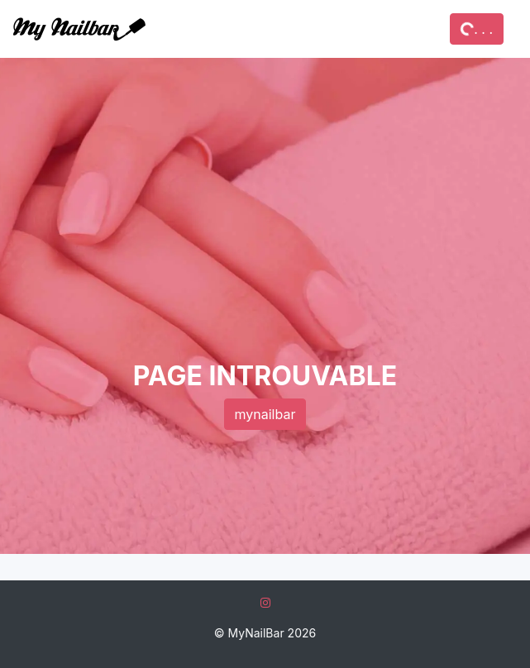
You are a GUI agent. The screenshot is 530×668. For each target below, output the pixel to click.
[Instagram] (265, 602)
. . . (476, 29)
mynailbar (265, 414)
